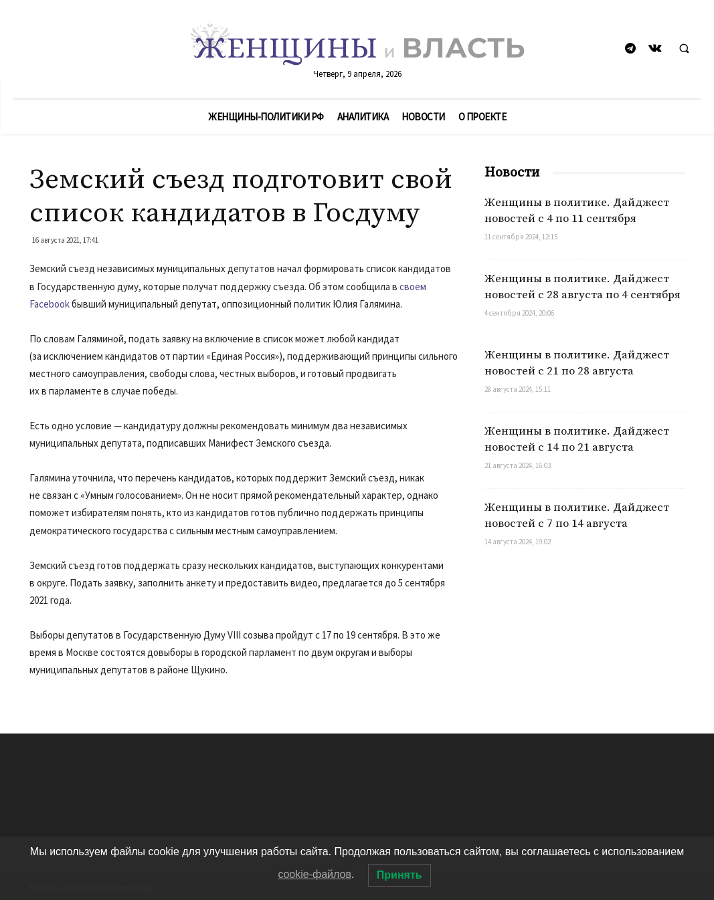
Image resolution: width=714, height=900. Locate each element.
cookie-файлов (314, 874)
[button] (684, 49)
